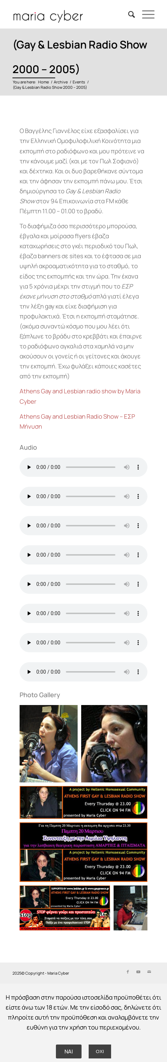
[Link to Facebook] (127, 971)
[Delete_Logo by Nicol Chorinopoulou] (69, 14)
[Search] (128, 14)
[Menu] (145, 14)
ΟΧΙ (100, 1051)
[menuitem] (128, 14)
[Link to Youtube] (138, 971)
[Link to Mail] (149, 971)
